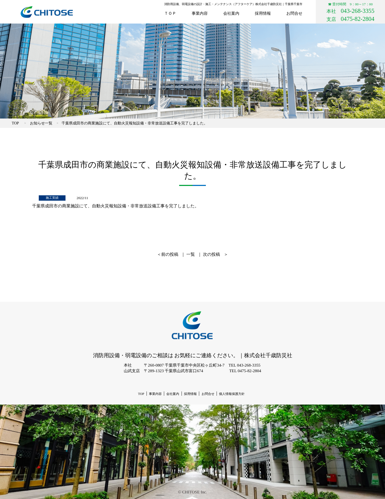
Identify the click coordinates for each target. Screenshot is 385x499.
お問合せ (294, 13)
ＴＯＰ (170, 13)
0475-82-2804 (358, 19)
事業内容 (200, 13)
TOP (15, 123)
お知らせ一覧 (41, 123)
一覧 (190, 254)
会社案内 (231, 13)
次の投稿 (211, 254)
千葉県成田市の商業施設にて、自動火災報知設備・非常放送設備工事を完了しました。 (134, 123)
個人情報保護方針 (232, 394)
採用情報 (263, 13)
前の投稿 (169, 254)
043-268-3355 (358, 10)
